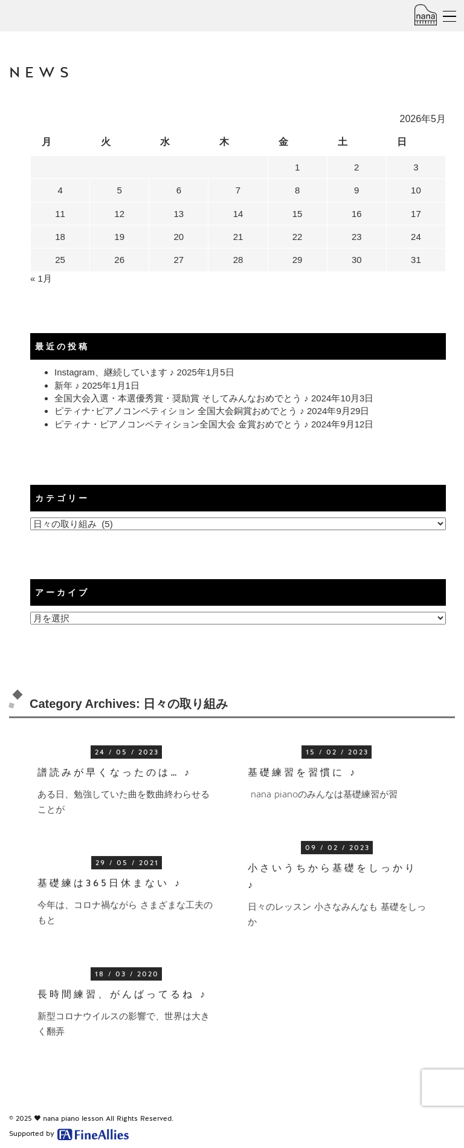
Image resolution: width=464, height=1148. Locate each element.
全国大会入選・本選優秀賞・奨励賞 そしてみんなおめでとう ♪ (181, 398)
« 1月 (41, 278)
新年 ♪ (67, 385)
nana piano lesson (73, 1118)
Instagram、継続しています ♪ (114, 372)
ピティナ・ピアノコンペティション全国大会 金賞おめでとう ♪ (181, 424)
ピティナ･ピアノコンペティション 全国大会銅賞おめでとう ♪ (179, 411)
